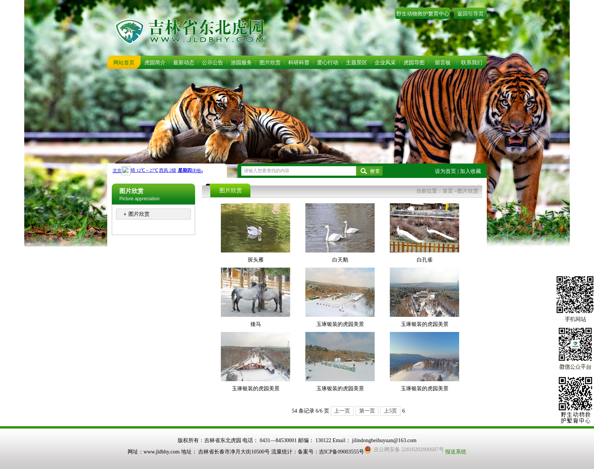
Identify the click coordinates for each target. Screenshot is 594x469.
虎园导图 (414, 62)
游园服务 (241, 62)
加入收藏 (470, 171)
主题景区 (356, 62)
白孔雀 (425, 260)
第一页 (367, 411)
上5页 (390, 411)
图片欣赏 (270, 62)
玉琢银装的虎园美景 (340, 324)
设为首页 (445, 171)
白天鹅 (340, 260)
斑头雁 (256, 260)
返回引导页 (470, 14)
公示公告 (212, 62)
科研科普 (299, 62)
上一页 (342, 411)
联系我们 (471, 62)
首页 (447, 191)
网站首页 (123, 62)
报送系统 (455, 452)
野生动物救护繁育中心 (422, 14)
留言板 (443, 62)
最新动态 (183, 62)
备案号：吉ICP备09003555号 (331, 452)
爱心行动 (327, 62)
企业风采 (385, 62)
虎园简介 (155, 62)
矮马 (255, 324)
